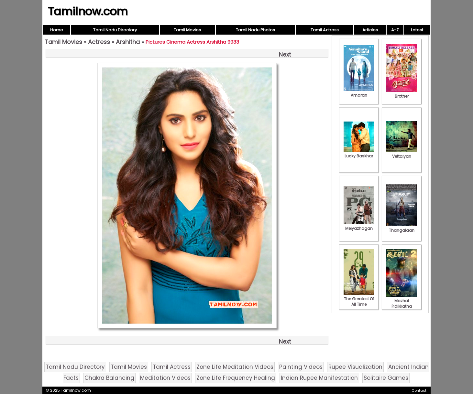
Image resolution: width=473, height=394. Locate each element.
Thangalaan (401, 227)
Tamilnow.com (88, 11)
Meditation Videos (165, 378)
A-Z (395, 30)
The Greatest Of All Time (359, 299)
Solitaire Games (386, 378)
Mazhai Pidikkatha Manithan (401, 303)
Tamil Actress (325, 30)
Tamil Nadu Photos (255, 30)
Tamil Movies (187, 30)
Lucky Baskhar (359, 153)
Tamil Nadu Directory (115, 30)
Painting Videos (301, 367)
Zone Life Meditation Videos (234, 367)
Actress (99, 42)
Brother (401, 93)
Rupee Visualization (355, 367)
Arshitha (128, 42)
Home (56, 30)
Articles (370, 30)
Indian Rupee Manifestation (319, 378)
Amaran (359, 92)
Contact (419, 390)
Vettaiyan (401, 153)
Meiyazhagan (359, 225)
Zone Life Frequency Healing (235, 378)
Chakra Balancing (109, 378)
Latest (417, 30)
